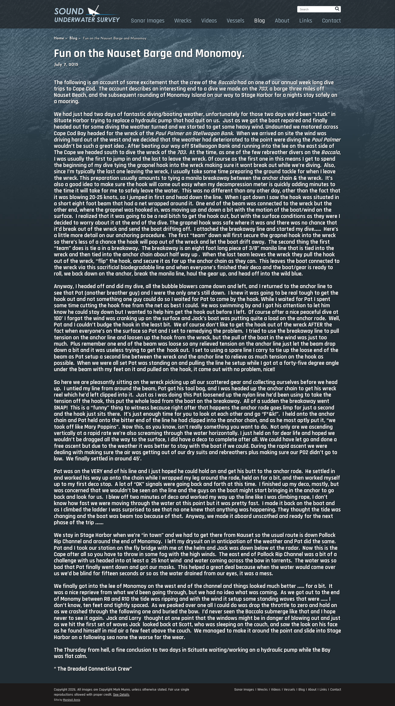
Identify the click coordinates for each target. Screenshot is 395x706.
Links (305, 20)
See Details (121, 694)
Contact (331, 20)
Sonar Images (147, 20)
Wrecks (182, 20)
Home (59, 38)
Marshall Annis (71, 700)
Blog (259, 20)
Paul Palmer (169, 133)
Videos (209, 20)
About (282, 20)
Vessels (235, 20)
